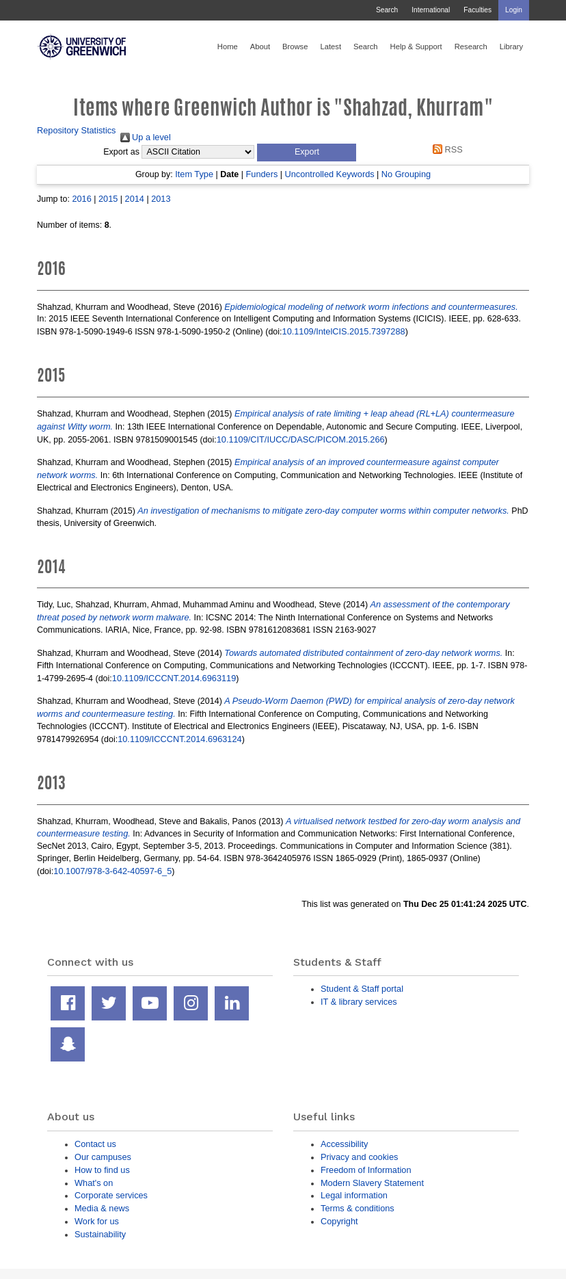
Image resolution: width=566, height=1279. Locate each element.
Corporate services (111, 1195)
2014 (134, 199)
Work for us (97, 1221)
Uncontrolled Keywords (330, 174)
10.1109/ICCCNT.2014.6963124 (179, 739)
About (260, 46)
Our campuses (103, 1157)
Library (511, 46)
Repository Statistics (76, 130)
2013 (160, 199)
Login (513, 10)
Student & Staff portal (362, 989)
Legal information (354, 1195)
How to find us (102, 1170)
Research (471, 46)
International (431, 10)
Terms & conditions (357, 1208)
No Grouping (406, 174)
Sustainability (100, 1234)
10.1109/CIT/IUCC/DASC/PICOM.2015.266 (301, 439)
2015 (108, 199)
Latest (330, 46)
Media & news (102, 1208)
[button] (306, 152)
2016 (81, 199)
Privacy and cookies (359, 1157)
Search (387, 10)
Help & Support (416, 46)
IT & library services (359, 1002)
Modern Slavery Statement (372, 1183)
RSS (446, 149)
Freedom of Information (366, 1170)
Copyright (339, 1221)
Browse (295, 46)
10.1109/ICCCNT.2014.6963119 (174, 678)
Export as (121, 152)
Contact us (95, 1144)
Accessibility (344, 1144)
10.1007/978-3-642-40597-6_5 (112, 871)
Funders (262, 174)
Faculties (477, 10)
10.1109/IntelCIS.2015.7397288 (343, 331)
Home (227, 46)
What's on (94, 1183)
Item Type (194, 174)
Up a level (145, 137)
